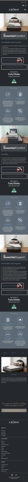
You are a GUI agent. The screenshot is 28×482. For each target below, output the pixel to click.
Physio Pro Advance (5, 444)
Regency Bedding (4, 458)
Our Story (3, 430)
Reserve (2, 441)
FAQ (2, 467)
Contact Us (3, 466)
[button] (23, 2)
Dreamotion (3, 455)
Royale (2, 449)
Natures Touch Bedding (5, 453)
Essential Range (4, 451)
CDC (2, 456)
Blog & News (3, 433)
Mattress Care (4, 471)
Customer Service (4, 464)
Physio (2, 448)
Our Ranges (3, 435)
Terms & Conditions (5, 469)
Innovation (3, 432)
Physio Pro (3, 446)
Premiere (3, 443)
